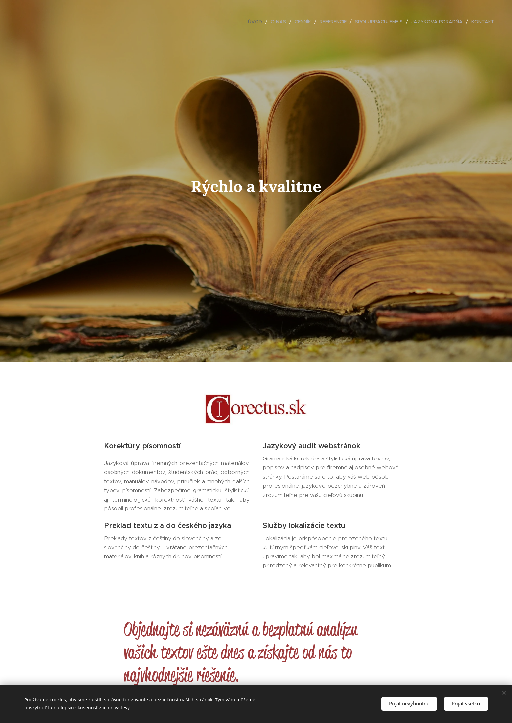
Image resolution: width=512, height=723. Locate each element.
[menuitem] (256, 21)
